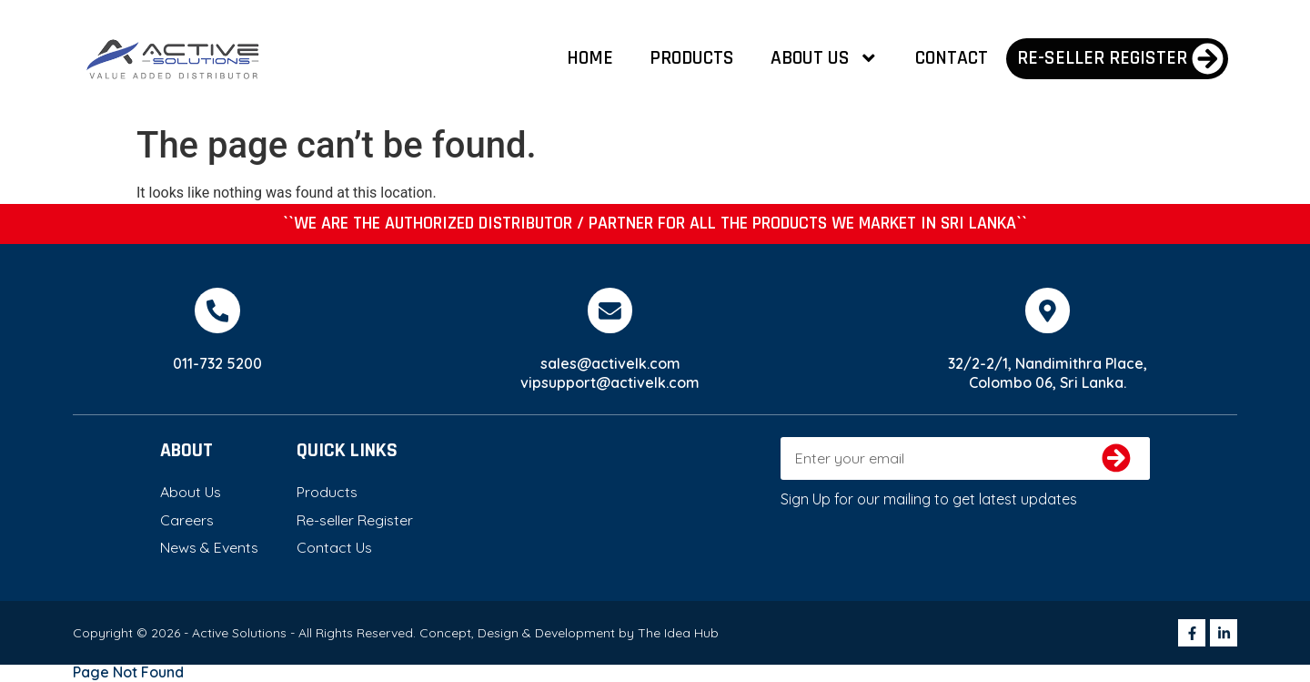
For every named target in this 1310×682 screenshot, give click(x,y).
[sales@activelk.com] (610, 310)
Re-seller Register (355, 520)
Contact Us (334, 548)
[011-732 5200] (217, 310)
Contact (951, 58)
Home (590, 58)
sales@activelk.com (610, 363)
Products (692, 58)
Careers (187, 520)
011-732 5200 (217, 363)
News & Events (209, 548)
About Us (825, 58)
